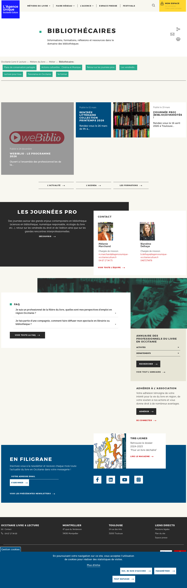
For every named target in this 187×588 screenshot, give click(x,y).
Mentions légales (162, 529)
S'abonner (17, 483)
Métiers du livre (38, 6)
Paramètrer (163, 574)
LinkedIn (110, 480)
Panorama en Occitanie (39, 74)
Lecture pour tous (13, 74)
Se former (62, 74)
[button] (66, 311)
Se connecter (170, 6)
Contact (8, 529)
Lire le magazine (140, 456)
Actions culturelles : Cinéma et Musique (61, 67)
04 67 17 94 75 (106, 260)
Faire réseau (65, 6)
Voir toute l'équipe (109, 267)
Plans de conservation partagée (19, 67)
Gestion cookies (10, 552)
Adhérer (144, 411)
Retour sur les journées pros (101, 67)
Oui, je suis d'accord (134, 574)
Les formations (129, 185)
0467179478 (146, 260)
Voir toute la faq (25, 335)
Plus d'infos (93, 567)
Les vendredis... (128, 67)
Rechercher (146, 364)
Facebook (97, 480)
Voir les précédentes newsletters (30, 493)
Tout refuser (122, 582)
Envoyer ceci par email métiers (178, 34)
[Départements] (158, 353)
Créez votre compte (173, 8)
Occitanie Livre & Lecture (13, 62)
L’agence (87, 6)
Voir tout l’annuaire (148, 372)
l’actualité (54, 185)
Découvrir (45, 236)
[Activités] (158, 347)
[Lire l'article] (37, 138)
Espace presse (108, 6)
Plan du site (160, 533)
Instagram (138, 480)
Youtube (124, 480)
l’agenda (91, 185)
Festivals (129, 6)
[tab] (65, 311)
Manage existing (40, 482)
